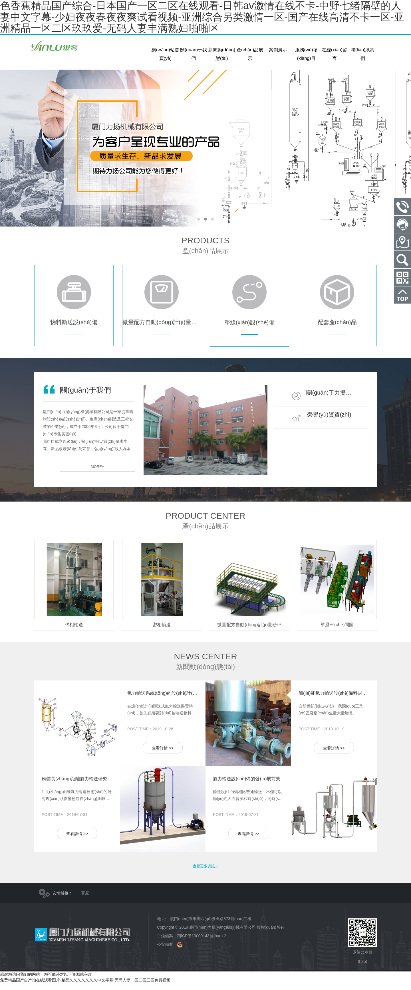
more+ (117, 473)
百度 (85, 900)
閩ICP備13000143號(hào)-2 (201, 943)
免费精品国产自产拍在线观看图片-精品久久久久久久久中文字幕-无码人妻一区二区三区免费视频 (85, 987)
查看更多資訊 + (205, 872)
